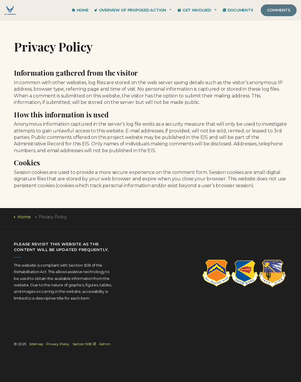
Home (80, 10)
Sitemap (36, 344)
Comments (278, 10)
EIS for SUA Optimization (10, 10)
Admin (105, 344)
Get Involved (194, 10)
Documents (238, 10)
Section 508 (84, 344)
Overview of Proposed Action (130, 10)
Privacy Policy (57, 344)
